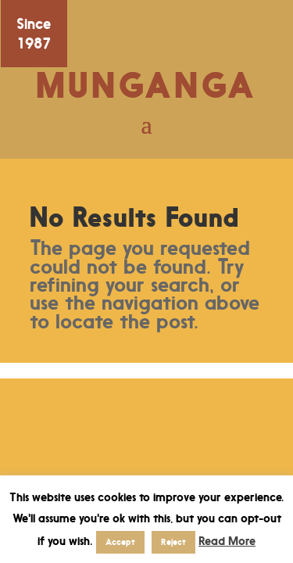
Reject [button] (173, 541)
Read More (226, 540)
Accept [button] (120, 541)
